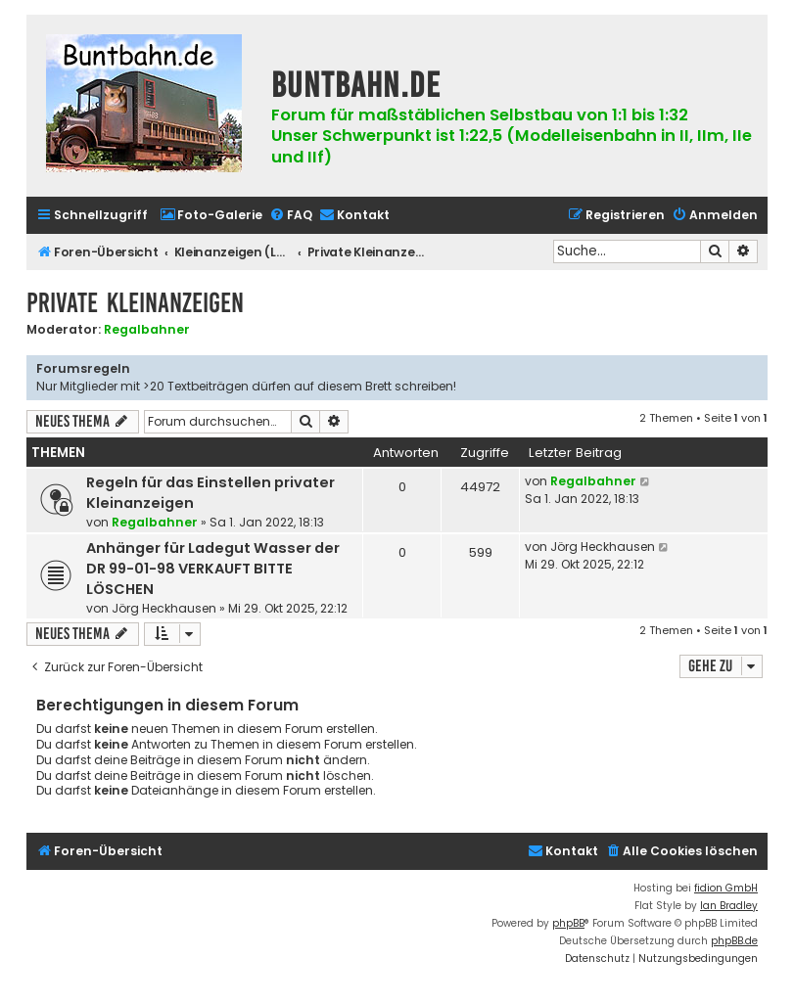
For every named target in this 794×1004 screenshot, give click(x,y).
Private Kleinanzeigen (135, 303)
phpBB (568, 923)
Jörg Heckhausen (164, 608)
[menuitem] (211, 216)
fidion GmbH (726, 888)
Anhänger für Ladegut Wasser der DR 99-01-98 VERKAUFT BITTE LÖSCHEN (213, 568)
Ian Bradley (729, 905)
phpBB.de (734, 941)
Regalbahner (147, 329)
